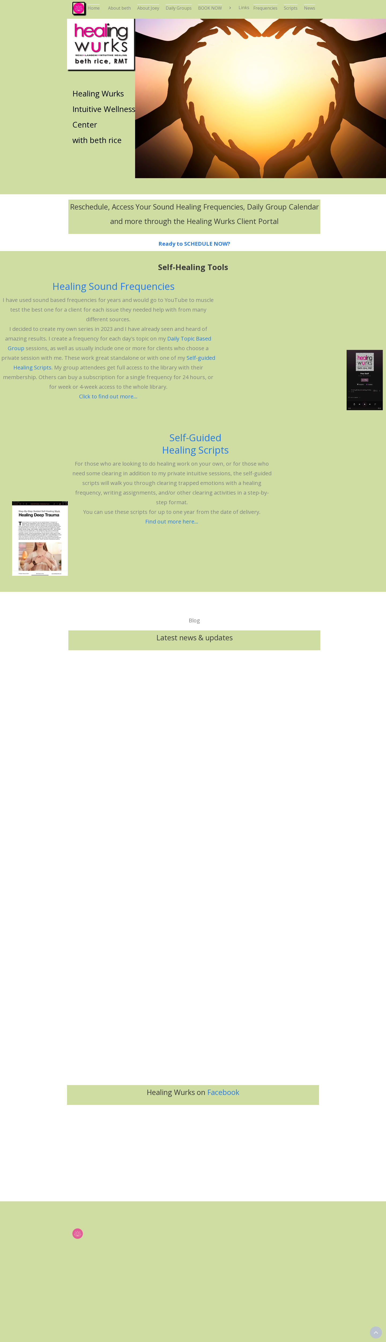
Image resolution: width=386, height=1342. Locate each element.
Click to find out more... (108, 396)
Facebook (223, 1092)
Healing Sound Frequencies (113, 286)
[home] (76, 8)
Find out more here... (171, 521)
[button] (238, 8)
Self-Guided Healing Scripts (195, 444)
